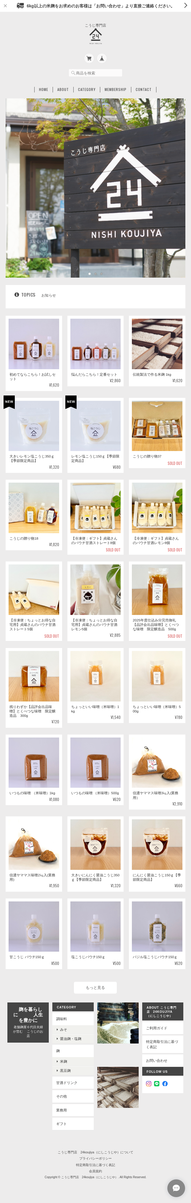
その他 (61, 1096)
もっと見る (95, 987)
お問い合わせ (156, 1060)
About (63, 89)
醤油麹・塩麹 (70, 1039)
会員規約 (95, 1171)
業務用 (61, 1110)
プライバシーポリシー (95, 1158)
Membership (116, 89)
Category (87, 89)
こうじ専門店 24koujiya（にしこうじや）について (95, 1152)
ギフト (61, 1124)
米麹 (63, 1061)
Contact (144, 89)
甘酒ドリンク (66, 1083)
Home (43, 89)
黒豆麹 (65, 1070)
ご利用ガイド (156, 1028)
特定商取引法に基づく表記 (162, 1044)
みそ (63, 1029)
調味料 (61, 1019)
